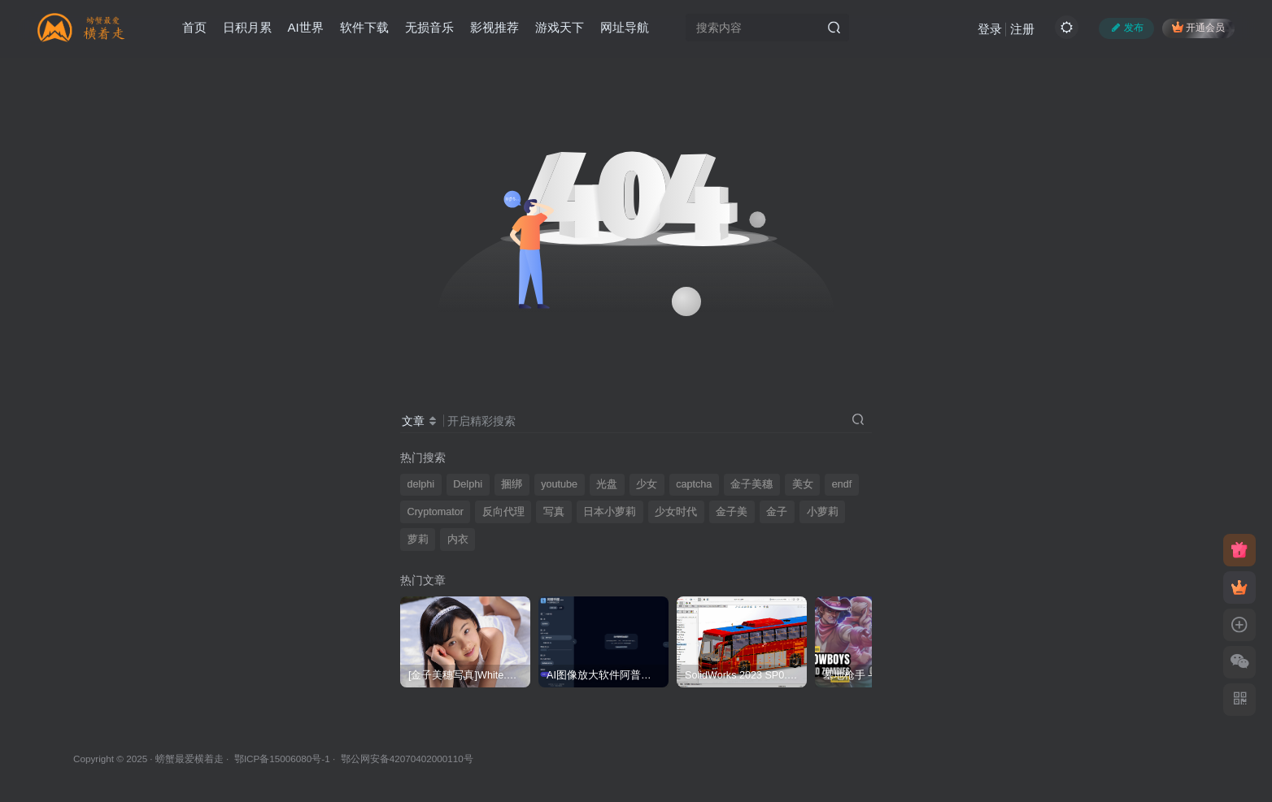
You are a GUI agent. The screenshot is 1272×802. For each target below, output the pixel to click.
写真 (553, 512)
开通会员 (1198, 27)
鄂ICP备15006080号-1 (282, 758)
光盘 (606, 484)
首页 (194, 27)
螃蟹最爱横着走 (189, 758)
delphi (421, 484)
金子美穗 (751, 484)
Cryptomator (435, 512)
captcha (694, 484)
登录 (990, 29)
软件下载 (364, 27)
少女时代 (676, 512)
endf (842, 484)
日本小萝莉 (609, 512)
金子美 (731, 512)
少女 (646, 484)
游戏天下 (559, 27)
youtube (559, 484)
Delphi (467, 484)
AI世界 (306, 27)
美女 (802, 484)
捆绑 (511, 484)
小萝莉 (823, 512)
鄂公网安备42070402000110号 (407, 758)
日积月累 (247, 27)
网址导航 (624, 27)
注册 (1022, 29)
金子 (776, 512)
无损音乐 (429, 27)
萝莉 (418, 539)
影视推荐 (494, 27)
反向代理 (503, 512)
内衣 (457, 539)
